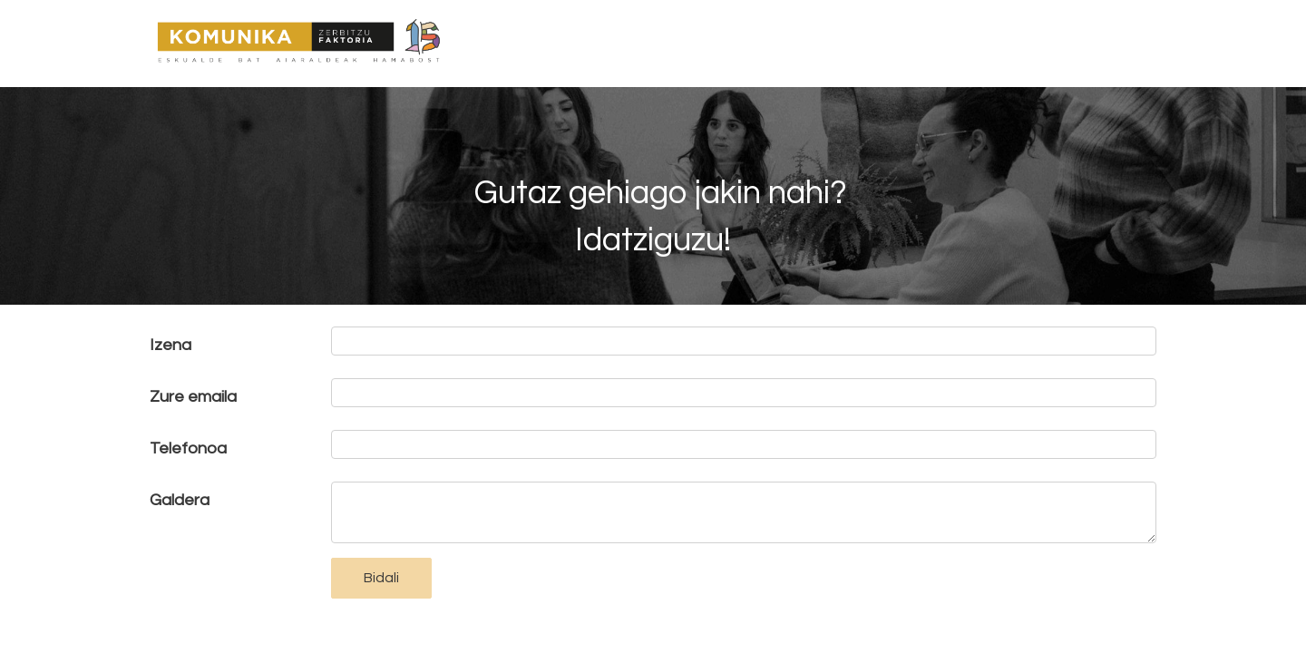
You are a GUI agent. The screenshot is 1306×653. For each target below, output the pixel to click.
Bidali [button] (381, 577)
